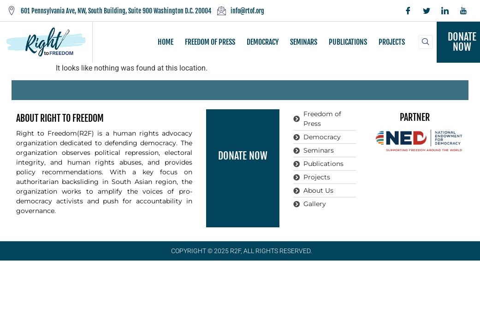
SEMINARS (303, 42)
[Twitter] (426, 11)
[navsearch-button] (426, 42)
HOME (165, 42)
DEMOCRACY (263, 42)
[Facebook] (408, 11)
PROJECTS (392, 42)
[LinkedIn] (445, 11)
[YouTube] (463, 11)
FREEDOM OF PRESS (210, 42)
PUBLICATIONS (348, 42)
